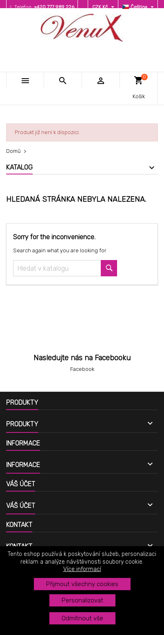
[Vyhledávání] (65, 268)
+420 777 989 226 (54, 7)
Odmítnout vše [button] (82, 618)
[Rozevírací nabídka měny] (104, 7)
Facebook (82, 369)
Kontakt (19, 525)
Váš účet (20, 484)
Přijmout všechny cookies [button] (82, 584)
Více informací (82, 569)
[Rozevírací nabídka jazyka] (139, 7)
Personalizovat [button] (82, 600)
